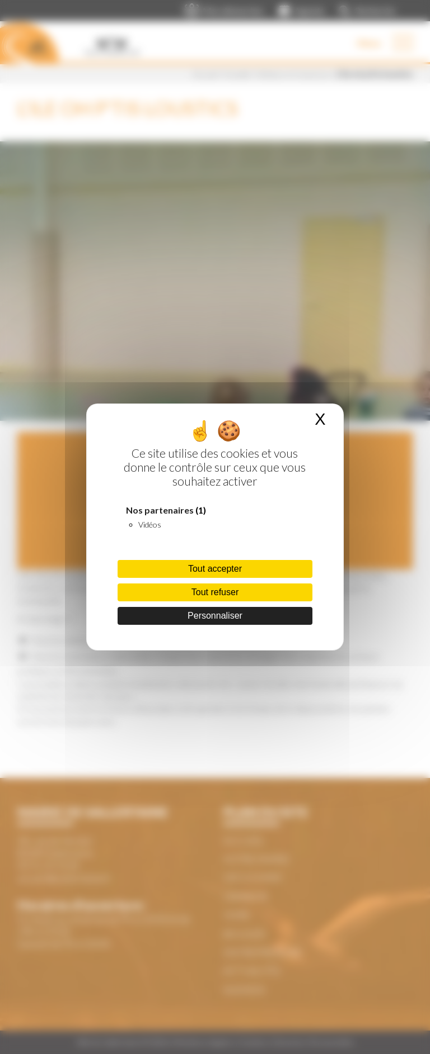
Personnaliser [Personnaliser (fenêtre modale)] (215, 615)
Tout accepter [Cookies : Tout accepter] (215, 568)
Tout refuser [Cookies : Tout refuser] (215, 592)
